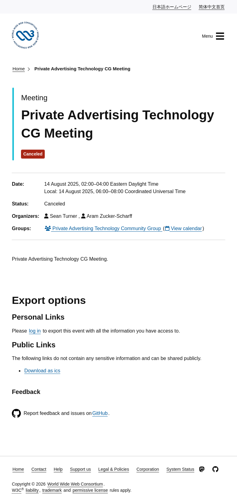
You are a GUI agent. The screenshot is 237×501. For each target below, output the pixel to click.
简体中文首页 (212, 6)
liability (32, 490)
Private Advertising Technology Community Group (103, 228)
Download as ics (42, 370)
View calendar (183, 228)
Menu (213, 36)
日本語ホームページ (172, 6)
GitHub (100, 413)
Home (18, 68)
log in (35, 330)
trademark (52, 490)
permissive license (90, 490)
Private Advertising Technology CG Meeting (82, 68)
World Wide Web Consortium (75, 484)
